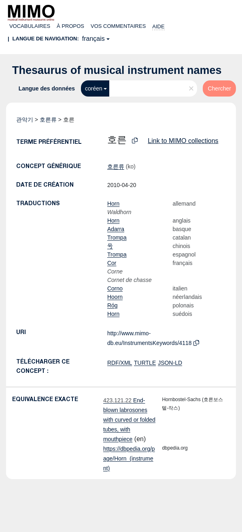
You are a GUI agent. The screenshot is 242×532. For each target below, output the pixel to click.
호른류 (48, 119)
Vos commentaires (118, 26)
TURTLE (145, 363)
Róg (112, 305)
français (93, 38)
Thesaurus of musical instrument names (117, 70)
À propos (70, 26)
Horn (113, 203)
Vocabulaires (29, 26)
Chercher (219, 88)
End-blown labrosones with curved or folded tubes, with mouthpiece (129, 419)
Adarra (115, 229)
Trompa (117, 237)
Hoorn (115, 297)
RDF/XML (119, 363)
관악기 (24, 119)
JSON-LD (170, 363)
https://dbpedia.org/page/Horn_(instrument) (129, 458)
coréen (93, 88)
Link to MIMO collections (183, 140)
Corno (115, 288)
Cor (112, 263)
